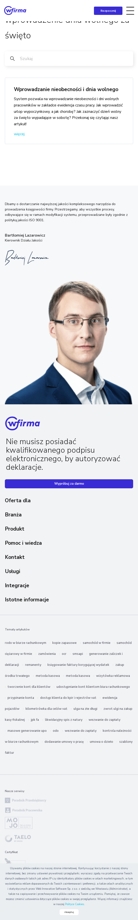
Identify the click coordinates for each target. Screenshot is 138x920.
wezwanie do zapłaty (104, 720)
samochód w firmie (96, 643)
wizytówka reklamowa (113, 676)
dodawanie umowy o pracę (64, 742)
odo (56, 731)
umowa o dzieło (101, 742)
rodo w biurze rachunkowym (25, 643)
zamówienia (47, 654)
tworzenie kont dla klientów (29, 687)
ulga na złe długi (85, 709)
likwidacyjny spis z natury (64, 720)
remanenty (33, 665)
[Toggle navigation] (130, 11)
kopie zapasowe (64, 643)
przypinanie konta (21, 698)
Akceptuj (69, 912)
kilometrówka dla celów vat (46, 709)
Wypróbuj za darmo (69, 483)
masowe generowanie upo (27, 731)
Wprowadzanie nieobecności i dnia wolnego (66, 89)
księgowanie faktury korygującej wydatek (78, 665)
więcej (19, 134)
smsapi (78, 654)
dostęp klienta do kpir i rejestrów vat (68, 698)
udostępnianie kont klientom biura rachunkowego (93, 687)
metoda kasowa (48, 676)
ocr (64, 654)
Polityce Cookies (74, 904)
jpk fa (35, 720)
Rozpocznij (108, 11)
